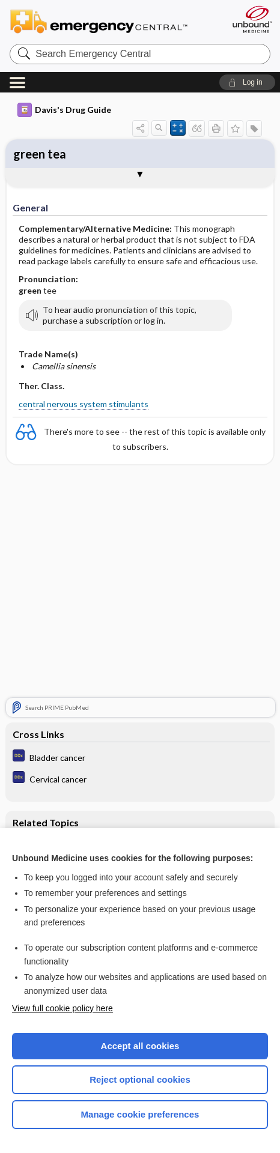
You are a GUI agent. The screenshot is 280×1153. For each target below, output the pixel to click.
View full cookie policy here (62, 1008)
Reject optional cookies (140, 1079)
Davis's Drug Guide (64, 110)
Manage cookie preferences (140, 1114)
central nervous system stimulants (83, 404)
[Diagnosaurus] (139, 757)
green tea (39, 154)
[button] (247, 82)
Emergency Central (104, 20)
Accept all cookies (140, 1046)
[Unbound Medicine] (251, 19)
